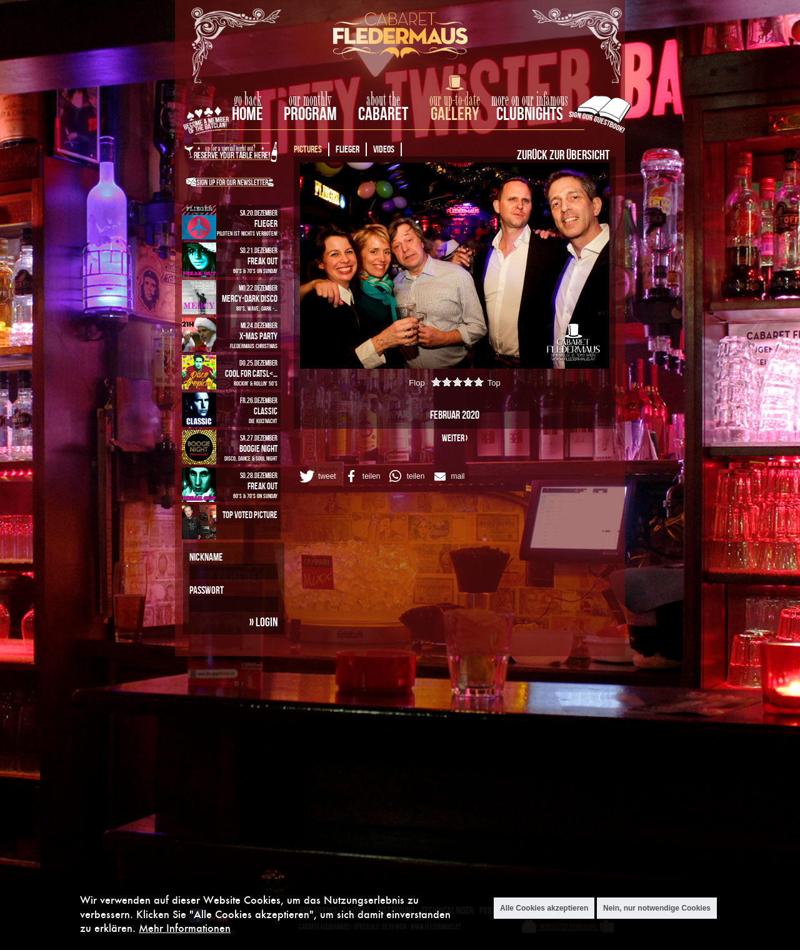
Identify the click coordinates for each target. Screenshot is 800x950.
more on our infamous (529, 100)
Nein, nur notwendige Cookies (657, 908)
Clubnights (529, 113)
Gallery (455, 113)
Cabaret (383, 113)
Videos (383, 149)
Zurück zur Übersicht (563, 154)
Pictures (308, 149)
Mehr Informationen (185, 928)
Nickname (205, 556)
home (247, 113)
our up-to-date (454, 100)
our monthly (310, 100)
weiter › (455, 437)
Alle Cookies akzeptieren (544, 908)
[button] (317, 476)
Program (310, 113)
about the (383, 100)
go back (247, 100)
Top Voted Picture (250, 514)
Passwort (206, 590)
